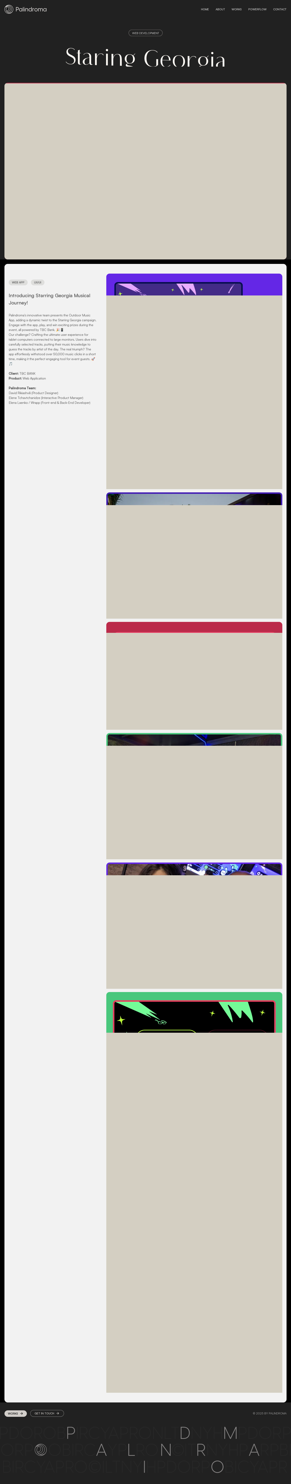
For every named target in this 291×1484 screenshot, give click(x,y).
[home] (25, 9)
